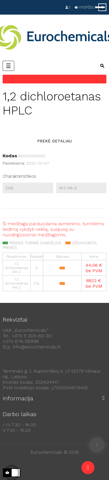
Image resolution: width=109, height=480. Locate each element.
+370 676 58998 (21, 341)
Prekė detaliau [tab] (54, 141)
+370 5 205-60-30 (31, 335)
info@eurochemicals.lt (36, 347)
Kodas (10, 155)
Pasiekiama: (14, 163)
